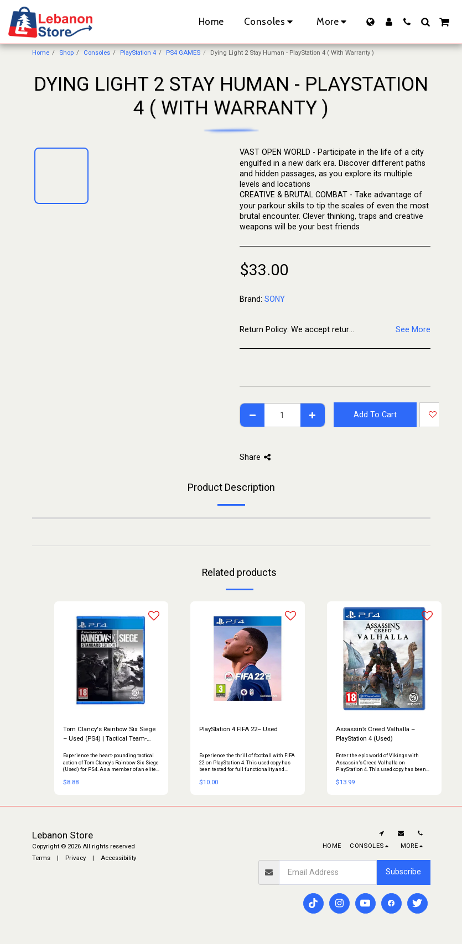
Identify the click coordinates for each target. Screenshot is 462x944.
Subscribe (403, 871)
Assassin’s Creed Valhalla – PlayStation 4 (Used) (375, 733)
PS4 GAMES (183, 52)
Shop (66, 52)
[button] (407, 22)
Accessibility (118, 858)
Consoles (97, 52)
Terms (41, 858)
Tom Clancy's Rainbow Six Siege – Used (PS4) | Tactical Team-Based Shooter (109, 734)
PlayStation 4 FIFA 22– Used (238, 729)
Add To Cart (375, 414)
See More (413, 329)
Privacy (75, 858)
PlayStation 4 (138, 52)
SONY (274, 299)
